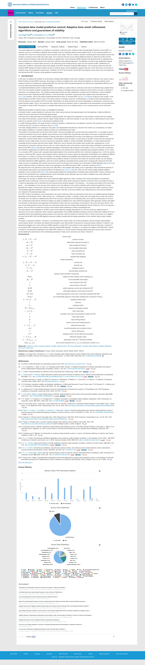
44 (56, 125)
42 (33, 125)
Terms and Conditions (122, 654)
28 (33, 147)
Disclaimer (50, 654)
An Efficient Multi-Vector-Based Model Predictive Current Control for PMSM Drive (41, 592)
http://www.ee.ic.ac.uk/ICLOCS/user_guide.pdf (36, 424)
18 (61, 121)
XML (131, 39)
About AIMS (13, 654)
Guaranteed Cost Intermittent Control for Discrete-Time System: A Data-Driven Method (42, 587)
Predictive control (32, 346)
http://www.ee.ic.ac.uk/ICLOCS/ (75, 364)
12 (22, 96)
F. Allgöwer (33, 394)
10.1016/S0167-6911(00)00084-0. (41, 445)
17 (84, 96)
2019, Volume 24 (23, 22)
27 (108, 150)
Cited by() (122, 65)
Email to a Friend (126, 51)
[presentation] (30, 239)
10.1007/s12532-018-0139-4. (78, 368)
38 (109, 163)
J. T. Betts (24, 374)
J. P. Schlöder (40, 410)
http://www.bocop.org (52, 381)
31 (24, 96)
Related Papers (73, 47)
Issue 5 (32, 22)
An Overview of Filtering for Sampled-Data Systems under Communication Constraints (42, 629)
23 (40, 121)
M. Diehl (24, 410)
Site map (54, 657)
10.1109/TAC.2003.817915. (63, 454)
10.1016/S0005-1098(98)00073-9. (45, 396)
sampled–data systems (90, 346)
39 (92, 147)
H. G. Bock (31, 410)
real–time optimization (75, 346)
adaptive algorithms (105, 346)
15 (64, 170)
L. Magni (39, 453)
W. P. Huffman (35, 374)
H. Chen (24, 394)
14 (54, 125)
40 (111, 163)
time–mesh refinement (25, 348)
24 (51, 130)
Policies (26, 654)
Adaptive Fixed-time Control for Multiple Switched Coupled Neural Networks (40, 620)
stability (53, 346)
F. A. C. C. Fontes (27, 443)
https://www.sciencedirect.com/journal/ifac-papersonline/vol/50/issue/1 (44, 419)
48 (113, 163)
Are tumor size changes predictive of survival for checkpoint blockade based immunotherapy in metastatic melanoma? (51, 624)
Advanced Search (131, 11)
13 (45, 172)
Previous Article (96, 21)
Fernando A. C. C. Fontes (44, 35)
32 (72, 170)
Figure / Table (58, 47)
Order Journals (63, 654)
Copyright (37, 654)
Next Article (109, 21)
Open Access (78, 654)
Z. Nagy (57, 410)
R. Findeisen (49, 410)
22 (68, 170)
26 (105, 152)
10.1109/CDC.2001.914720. (93, 440)
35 (88, 96)
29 (47, 172)
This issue (84, 21)
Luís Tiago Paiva (24, 35)
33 (35, 147)
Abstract (27, 47)
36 (98, 165)
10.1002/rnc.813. (73, 450)
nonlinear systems (45, 346)
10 (19, 96)
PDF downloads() (126, 63)
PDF (122, 39)
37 (100, 165)
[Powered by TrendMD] (27, 637)
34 (86, 96)
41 (31, 125)
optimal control (62, 346)
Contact (90, 654)
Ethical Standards (104, 654)
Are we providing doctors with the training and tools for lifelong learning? (39, 596)
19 (66, 170)
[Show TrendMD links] (114, 636)
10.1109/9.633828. (60, 401)
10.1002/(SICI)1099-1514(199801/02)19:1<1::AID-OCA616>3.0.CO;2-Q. (61, 376)
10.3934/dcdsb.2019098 (52, 22)
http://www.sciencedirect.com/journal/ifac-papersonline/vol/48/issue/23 (91, 405)
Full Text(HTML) (42, 47)
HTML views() (125, 61)
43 (37, 147)
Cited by (84, 47)
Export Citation (127, 43)
